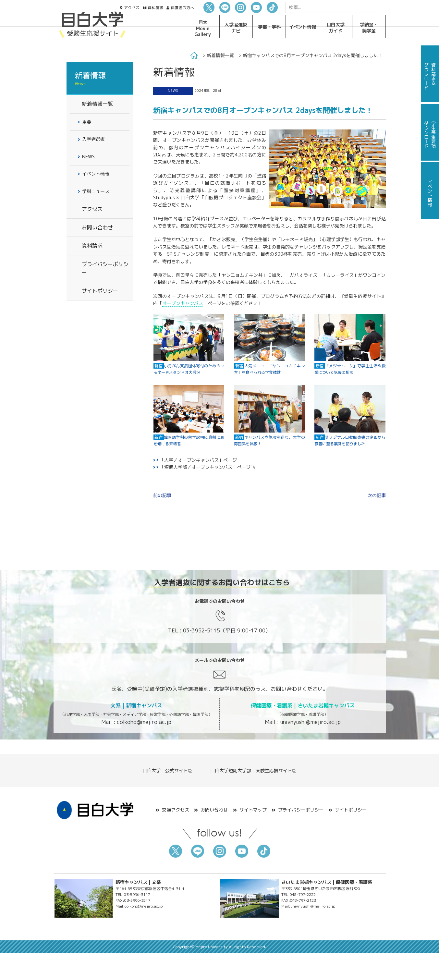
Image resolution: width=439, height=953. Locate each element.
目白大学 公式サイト (167, 770)
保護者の (182, 7)
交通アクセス (175, 810)
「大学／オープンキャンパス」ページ (198, 460)
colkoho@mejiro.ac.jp (144, 722)
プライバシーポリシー (105, 268)
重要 (86, 122)
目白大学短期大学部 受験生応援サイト (253, 770)
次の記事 (377, 495)
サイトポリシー (100, 290)
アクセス (132, 7)
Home (194, 55)
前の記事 (162, 495)
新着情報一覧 (220, 55)
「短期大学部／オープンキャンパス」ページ (205, 467)
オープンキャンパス (182, 303)
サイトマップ (253, 810)
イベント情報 (95, 174)
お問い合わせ (97, 227)
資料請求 (92, 245)
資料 (155, 7)
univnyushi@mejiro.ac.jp (310, 722)
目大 (203, 28)
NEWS (173, 90)
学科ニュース (95, 191)
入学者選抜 (236, 27)
